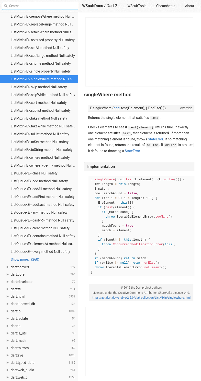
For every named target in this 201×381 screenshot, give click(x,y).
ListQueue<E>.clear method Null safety (40, 228)
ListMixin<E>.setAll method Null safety (40, 48)
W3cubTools (136, 6)
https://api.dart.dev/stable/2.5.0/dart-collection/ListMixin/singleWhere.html (141, 297)
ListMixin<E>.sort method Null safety (39, 103)
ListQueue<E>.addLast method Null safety (42, 205)
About (189, 6)
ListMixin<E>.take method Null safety (39, 118)
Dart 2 (112, 5)
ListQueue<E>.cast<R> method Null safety (42, 220)
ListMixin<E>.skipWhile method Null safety (43, 95)
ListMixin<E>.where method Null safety (40, 158)
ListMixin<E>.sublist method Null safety (41, 110)
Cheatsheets (165, 6)
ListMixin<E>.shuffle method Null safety (41, 63)
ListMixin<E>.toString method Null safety (42, 150)
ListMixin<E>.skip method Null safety (39, 87)
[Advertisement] (139, 52)
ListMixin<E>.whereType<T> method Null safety (44, 165)
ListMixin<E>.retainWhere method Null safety (44, 32)
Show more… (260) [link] (25, 259)
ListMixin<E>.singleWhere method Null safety (44, 79)
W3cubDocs (92, 5)
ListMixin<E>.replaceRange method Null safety (44, 24)
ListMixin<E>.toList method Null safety (40, 134)
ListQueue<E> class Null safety (34, 173)
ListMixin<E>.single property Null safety (41, 71)
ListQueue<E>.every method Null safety (40, 252)
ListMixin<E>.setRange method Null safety (43, 56)
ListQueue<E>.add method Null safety (39, 181)
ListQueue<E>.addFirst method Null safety (43, 197)
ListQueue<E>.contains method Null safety (43, 236)
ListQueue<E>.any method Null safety (39, 212)
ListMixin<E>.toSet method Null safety (39, 142)
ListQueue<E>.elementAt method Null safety (44, 244)
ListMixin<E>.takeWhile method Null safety (43, 126)
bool (116, 108)
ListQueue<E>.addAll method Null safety (41, 189)
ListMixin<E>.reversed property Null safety (43, 40)
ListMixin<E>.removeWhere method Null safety (44, 16)
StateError (155, 139)
